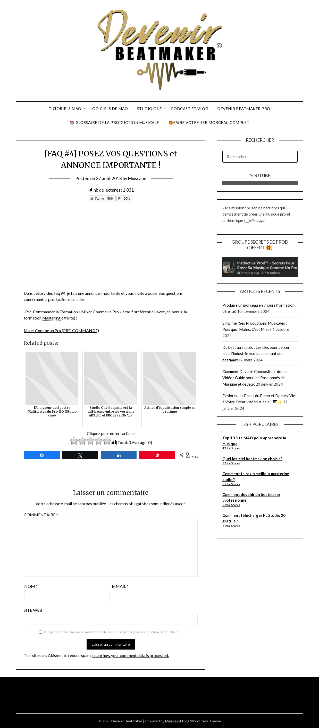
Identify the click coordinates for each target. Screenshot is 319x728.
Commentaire (41, 514)
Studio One (149, 108)
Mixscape (137, 178)
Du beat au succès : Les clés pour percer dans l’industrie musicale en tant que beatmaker (256, 353)
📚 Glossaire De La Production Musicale (114, 122)
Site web (33, 609)
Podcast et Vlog (189, 108)
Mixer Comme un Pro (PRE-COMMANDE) (62, 330)
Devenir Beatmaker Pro (243, 108)
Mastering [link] (51, 317)
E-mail (120, 585)
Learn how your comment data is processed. (130, 654)
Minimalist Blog (177, 720)
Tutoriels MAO (65, 108)
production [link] (58, 299)
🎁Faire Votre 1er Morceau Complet (208, 122)
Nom (31, 585)
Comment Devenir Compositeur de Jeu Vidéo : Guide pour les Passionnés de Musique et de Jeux (255, 377)
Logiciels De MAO (109, 108)
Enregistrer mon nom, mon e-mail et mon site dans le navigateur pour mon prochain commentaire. (111, 632)
